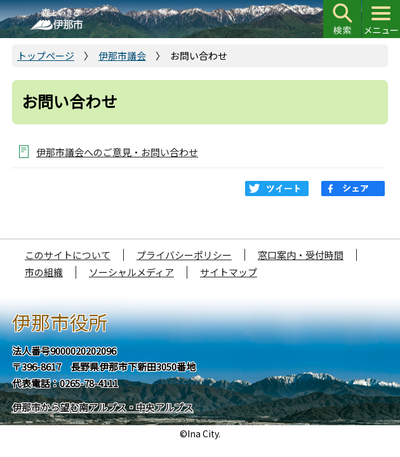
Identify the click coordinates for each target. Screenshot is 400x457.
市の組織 (44, 272)
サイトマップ (228, 272)
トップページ (45, 55)
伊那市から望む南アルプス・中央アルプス (102, 407)
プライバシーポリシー (184, 255)
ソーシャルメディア (131, 272)
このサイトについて (67, 255)
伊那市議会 (122, 55)
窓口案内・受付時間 (300, 255)
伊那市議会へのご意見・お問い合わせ (117, 152)
